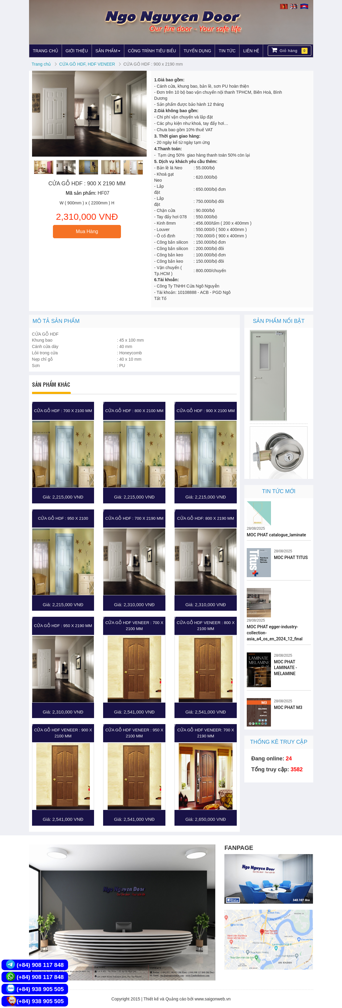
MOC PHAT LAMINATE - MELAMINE (285, 667)
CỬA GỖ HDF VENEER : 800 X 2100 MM (206, 625)
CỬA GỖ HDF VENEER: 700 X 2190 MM (205, 733)
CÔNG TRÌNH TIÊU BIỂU (152, 50)
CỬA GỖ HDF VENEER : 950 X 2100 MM (134, 733)
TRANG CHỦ (45, 50)
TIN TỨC (227, 50)
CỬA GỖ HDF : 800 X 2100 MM (134, 410)
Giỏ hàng (290, 50)
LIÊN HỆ (251, 50)
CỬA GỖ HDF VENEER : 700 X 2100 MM (134, 625)
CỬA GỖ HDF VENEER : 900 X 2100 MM (63, 733)
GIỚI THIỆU (77, 50)
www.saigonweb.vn (213, 999)
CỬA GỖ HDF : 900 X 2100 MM (206, 410)
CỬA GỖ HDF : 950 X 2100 (63, 518)
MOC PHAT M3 (288, 707)
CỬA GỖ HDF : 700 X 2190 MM (134, 518)
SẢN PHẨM (108, 50)
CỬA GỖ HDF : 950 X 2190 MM (63, 625)
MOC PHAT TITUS (291, 557)
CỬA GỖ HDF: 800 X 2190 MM (205, 518)
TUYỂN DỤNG (197, 50)
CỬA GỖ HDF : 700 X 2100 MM (63, 410)
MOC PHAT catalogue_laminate (276, 534)
